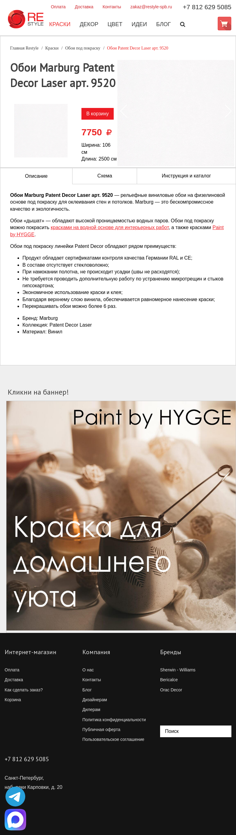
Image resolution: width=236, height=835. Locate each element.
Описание (36, 176)
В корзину (97, 113)
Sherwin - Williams (177, 669)
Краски (59, 24)
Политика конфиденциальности (114, 719)
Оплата (58, 6)
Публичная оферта (101, 729)
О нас (88, 669)
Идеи (139, 24)
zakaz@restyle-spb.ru (151, 6)
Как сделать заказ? (24, 689)
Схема (104, 175)
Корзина (13, 699)
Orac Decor (171, 689)
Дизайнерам (94, 699)
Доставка (84, 6)
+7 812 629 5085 (207, 6)
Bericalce (169, 679)
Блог (163, 24)
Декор (89, 24)
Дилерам (91, 709)
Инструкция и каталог (186, 175)
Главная (24, 48)
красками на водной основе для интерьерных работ (110, 227)
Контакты (112, 6)
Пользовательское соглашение (113, 739)
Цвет (115, 24)
